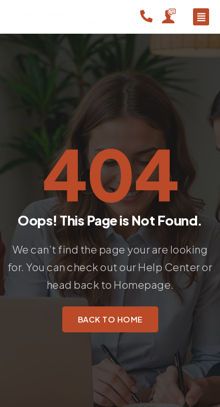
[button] (201, 16)
